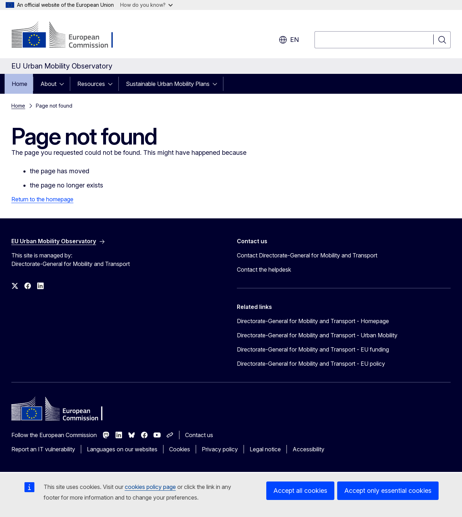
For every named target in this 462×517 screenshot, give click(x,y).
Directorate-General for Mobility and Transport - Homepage (313, 321)
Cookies (179, 449)
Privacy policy (220, 449)
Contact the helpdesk (264, 269)
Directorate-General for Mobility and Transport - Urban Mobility (317, 335)
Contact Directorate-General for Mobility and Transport (307, 255)
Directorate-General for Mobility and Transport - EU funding (313, 349)
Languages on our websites (122, 449)
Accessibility (308, 449)
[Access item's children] (64, 84)
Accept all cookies (300, 490)
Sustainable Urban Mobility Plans (168, 83)
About (48, 83)
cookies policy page (150, 486)
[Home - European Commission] (68, 35)
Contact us (199, 435)
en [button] (289, 40)
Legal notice (265, 449)
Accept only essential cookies (388, 490)
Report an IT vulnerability (43, 449)
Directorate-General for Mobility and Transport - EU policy (311, 363)
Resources (91, 83)
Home (19, 83)
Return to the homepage (42, 199)
